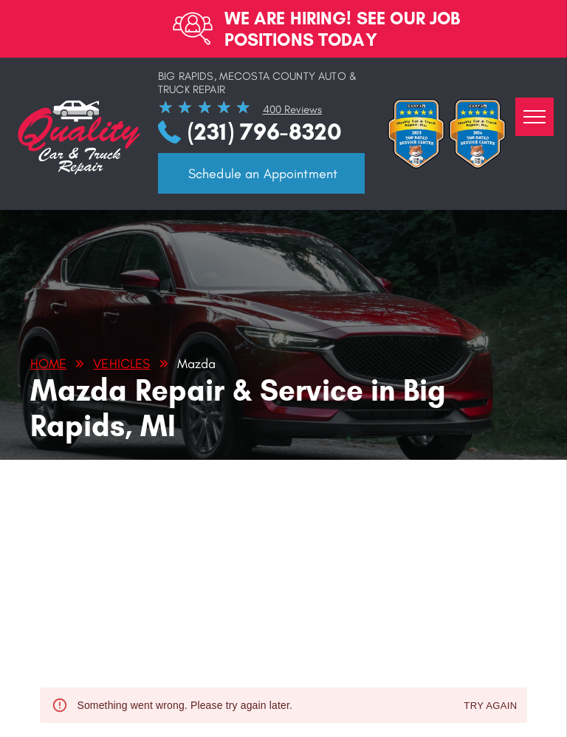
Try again (490, 706)
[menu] (534, 117)
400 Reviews (293, 109)
